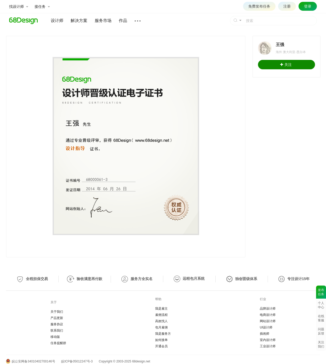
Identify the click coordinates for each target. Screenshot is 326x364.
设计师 (57, 20)
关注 (286, 64)
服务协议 (56, 324)
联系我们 (56, 330)
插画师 (264, 333)
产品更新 (56, 318)
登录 (307, 6)
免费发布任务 (259, 6)
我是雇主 (161, 308)
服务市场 (103, 20)
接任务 (42, 6)
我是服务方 (163, 333)
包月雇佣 (161, 327)
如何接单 (161, 340)
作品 (123, 20)
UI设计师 (266, 327)
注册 (287, 6)
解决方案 (79, 20)
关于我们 (56, 312)
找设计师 (18, 6)
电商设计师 (268, 315)
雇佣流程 (161, 315)
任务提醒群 (58, 343)
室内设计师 (268, 340)
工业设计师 (268, 346)
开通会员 (161, 346)
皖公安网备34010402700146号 (30, 361)
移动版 (55, 337)
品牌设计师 (268, 308)
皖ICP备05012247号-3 (77, 361)
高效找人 (161, 321)
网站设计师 (268, 321)
